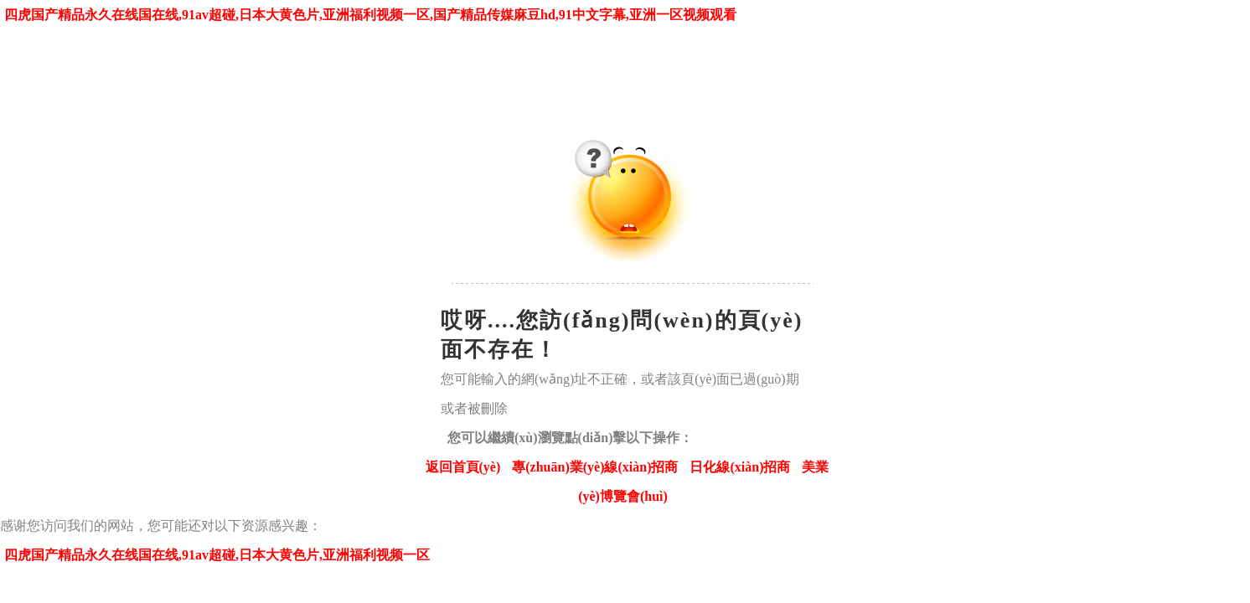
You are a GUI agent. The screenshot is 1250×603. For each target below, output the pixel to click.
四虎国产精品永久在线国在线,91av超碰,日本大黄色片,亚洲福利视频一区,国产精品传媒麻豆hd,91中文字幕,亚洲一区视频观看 (370, 15)
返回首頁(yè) (463, 467)
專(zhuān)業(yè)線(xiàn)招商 (595, 467)
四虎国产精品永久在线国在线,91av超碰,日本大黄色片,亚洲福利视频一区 (217, 555)
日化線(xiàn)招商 (740, 467)
